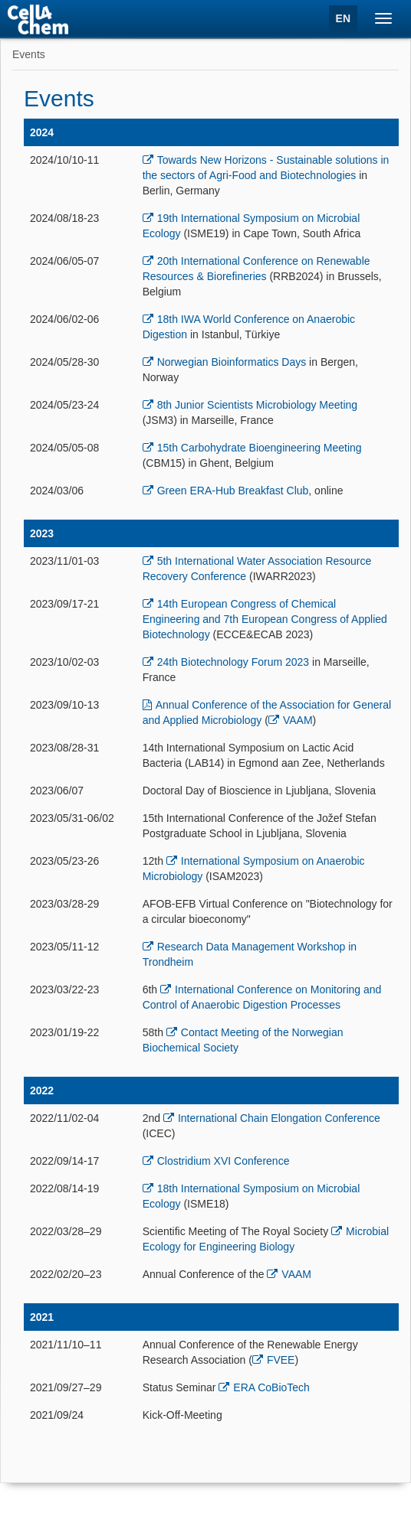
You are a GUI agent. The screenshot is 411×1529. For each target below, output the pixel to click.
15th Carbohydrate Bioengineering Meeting (259, 448)
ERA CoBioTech (271, 1387)
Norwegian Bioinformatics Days (232, 362)
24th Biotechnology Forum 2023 (233, 662)
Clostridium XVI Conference (223, 1161)
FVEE (281, 1360)
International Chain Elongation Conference (279, 1118)
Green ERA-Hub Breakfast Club (233, 490)
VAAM (298, 720)
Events (28, 54)
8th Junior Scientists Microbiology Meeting (257, 405)
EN (343, 18)
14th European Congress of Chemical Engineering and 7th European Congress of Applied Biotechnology (265, 619)
